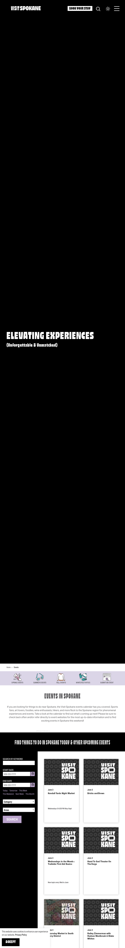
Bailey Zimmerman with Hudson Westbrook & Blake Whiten (100, 941)
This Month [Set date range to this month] (30, 794)
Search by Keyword (13, 759)
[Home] (26, 8)
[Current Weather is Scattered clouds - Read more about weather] (106, 9)
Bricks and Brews (95, 798)
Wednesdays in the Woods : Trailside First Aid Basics (61, 867)
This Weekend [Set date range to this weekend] (8, 794)
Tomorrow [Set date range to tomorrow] (13, 790)
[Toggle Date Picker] (32, 774)
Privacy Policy (21, 934)
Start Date (8, 770)
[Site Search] (98, 8)
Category (8, 801)
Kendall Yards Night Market (61, 798)
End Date (7, 781)
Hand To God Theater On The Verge (99, 867)
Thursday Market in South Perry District (61, 939)
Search (12, 819)
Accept (11, 942)
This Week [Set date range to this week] (23, 790)
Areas (6, 810)
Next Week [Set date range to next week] (20, 794)
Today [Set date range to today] (5, 790)
